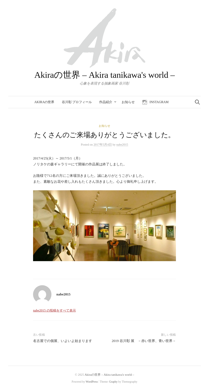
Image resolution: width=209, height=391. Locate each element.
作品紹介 (105, 102)
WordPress (92, 381)
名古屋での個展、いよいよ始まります (62, 341)
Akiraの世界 (44, 102)
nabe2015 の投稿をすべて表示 (54, 310)
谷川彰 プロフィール (77, 102)
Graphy (113, 381)
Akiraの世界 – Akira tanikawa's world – (104, 75)
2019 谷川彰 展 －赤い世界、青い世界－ (144, 341)
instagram (158, 102)
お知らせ (128, 102)
